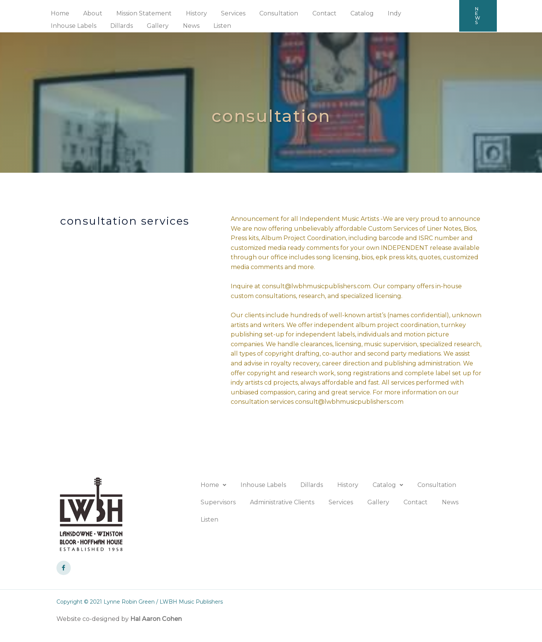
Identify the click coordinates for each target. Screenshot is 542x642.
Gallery (95, 25)
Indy (377, 13)
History (189, 13)
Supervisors (218, 502)
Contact (311, 13)
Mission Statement (139, 13)
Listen (155, 25)
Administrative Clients (282, 502)
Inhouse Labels (419, 13)
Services (224, 13)
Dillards (61, 25)
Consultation (267, 13)
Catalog (347, 13)
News (126, 25)
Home (59, 13)
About (89, 13)
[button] (478, 16)
